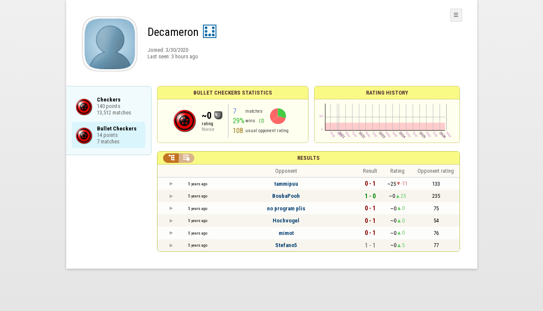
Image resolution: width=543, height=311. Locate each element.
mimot (286, 233)
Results (308, 158)
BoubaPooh (286, 196)
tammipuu (286, 184)
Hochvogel (286, 220)
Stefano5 (286, 245)
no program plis (286, 208)
